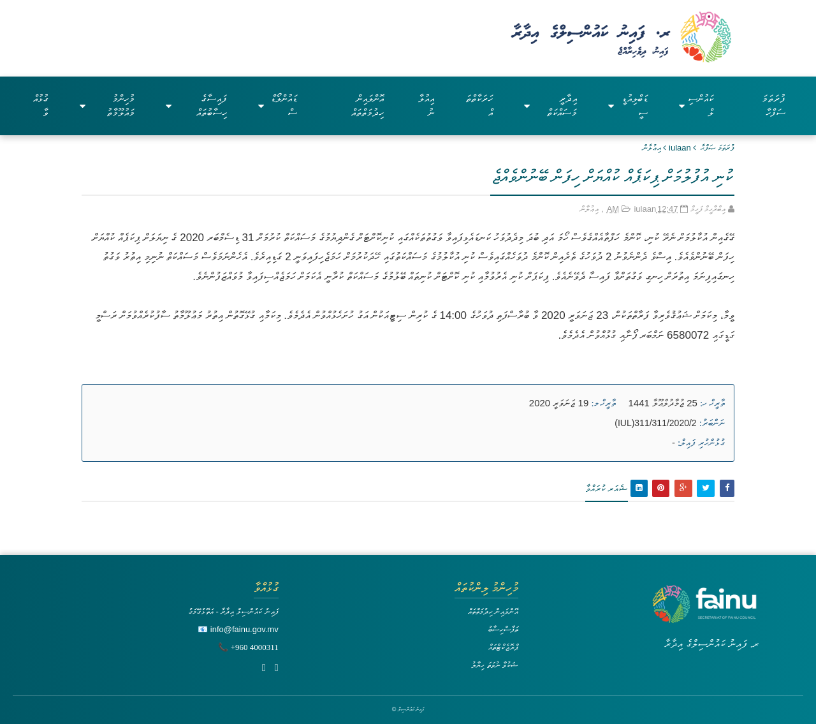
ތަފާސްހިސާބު (503, 629)
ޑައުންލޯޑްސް (277, 105)
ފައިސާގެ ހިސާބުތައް (196, 105)
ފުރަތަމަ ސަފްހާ (773, 105)
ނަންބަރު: (712, 423)
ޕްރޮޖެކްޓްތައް (503, 647)
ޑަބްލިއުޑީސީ (628, 105)
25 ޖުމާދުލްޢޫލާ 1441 (663, 402)
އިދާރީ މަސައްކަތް (550, 105)
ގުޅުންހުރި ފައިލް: (701, 443)
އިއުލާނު (426, 105)
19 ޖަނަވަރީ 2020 (558, 402)
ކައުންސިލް (696, 105)
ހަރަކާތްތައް (479, 105)
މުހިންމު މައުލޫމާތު (107, 105)
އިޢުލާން (652, 147)
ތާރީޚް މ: (603, 403)
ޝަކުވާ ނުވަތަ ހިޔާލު (494, 665)
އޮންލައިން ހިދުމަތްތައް (367, 105)
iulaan (680, 147)
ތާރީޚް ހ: (712, 403)
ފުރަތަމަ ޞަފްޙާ (717, 147)
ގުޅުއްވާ (40, 105)
